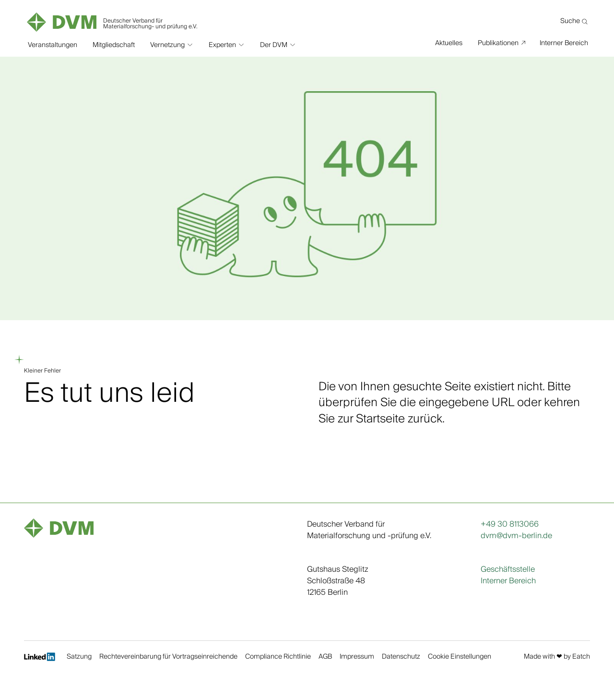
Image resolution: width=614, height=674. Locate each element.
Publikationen (498, 42)
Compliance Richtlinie (278, 657)
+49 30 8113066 (510, 524)
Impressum (357, 657)
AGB (325, 657)
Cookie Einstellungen (459, 657)
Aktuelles (448, 42)
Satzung (79, 657)
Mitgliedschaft (114, 43)
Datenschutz (401, 657)
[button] (171, 43)
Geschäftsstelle (508, 569)
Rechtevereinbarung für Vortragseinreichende (168, 657)
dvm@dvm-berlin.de (516, 536)
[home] (113, 19)
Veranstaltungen (52, 43)
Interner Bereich (564, 42)
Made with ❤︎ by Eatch (557, 657)
